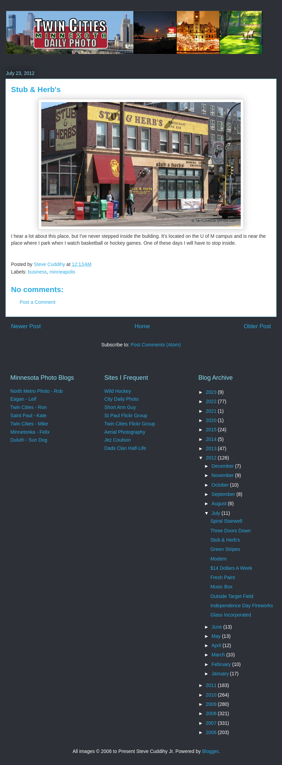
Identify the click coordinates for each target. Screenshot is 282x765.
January (220, 673)
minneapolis (62, 272)
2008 (212, 713)
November (223, 475)
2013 (212, 448)
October (220, 485)
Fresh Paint (222, 577)
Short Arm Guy (120, 407)
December (223, 466)
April (217, 645)
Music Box (221, 586)
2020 (212, 420)
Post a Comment (37, 302)
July (216, 513)
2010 (212, 695)
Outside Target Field (231, 596)
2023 (212, 392)
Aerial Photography (124, 432)
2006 (212, 732)
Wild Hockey (117, 391)
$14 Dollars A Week (231, 568)
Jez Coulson (117, 440)
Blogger (210, 751)
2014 (212, 439)
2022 (212, 401)
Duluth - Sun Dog (28, 440)
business (37, 272)
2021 (212, 411)
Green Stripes (225, 549)
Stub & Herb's (225, 540)
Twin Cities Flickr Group (129, 423)
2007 (212, 723)
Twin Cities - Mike (29, 423)
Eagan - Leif (23, 399)
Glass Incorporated (230, 615)
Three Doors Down (230, 530)
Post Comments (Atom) (156, 344)
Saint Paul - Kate (28, 415)
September (223, 494)
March (218, 654)
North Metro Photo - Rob (36, 391)
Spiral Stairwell (226, 521)
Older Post (257, 326)
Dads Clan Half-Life (125, 448)
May (216, 636)
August (219, 503)
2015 (212, 429)
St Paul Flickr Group (125, 415)
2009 (212, 704)
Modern (218, 559)
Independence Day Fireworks (241, 605)
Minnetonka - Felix (30, 432)
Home (142, 326)
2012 (212, 458)
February (221, 664)
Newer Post (26, 326)
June (217, 627)
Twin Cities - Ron (28, 407)
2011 (212, 685)
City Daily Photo (121, 399)
